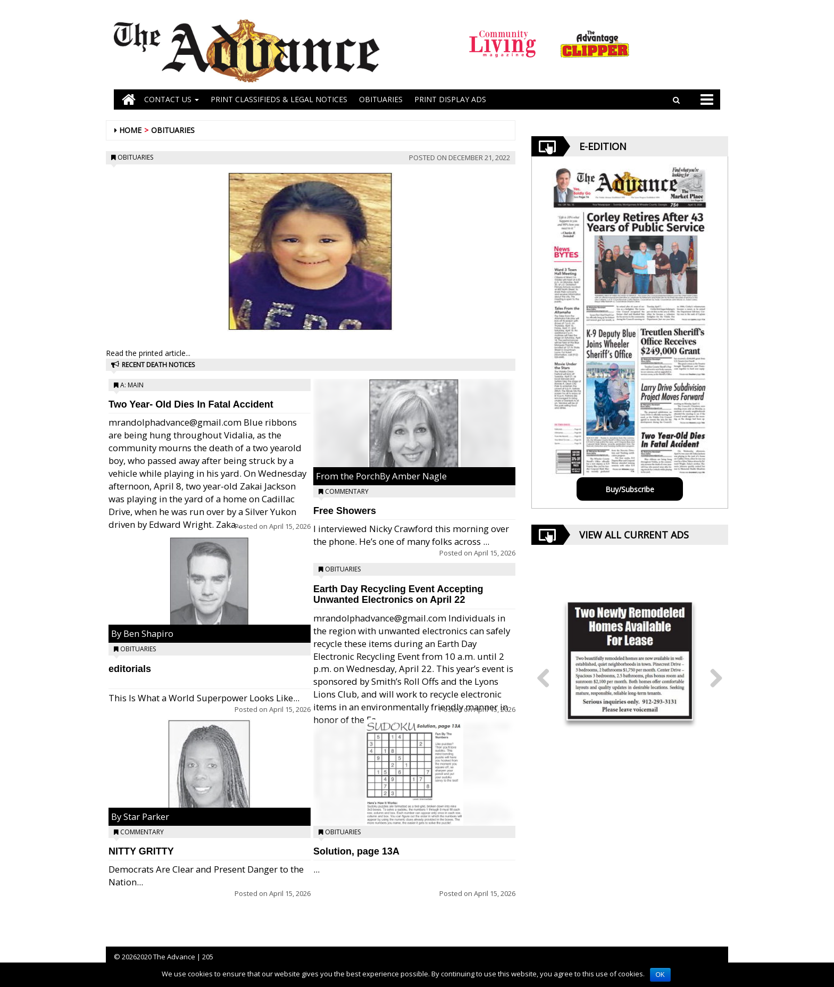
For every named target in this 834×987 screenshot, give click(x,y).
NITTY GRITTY (141, 851)
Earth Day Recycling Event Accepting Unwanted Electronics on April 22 (398, 595)
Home (130, 130)
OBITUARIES (381, 99)
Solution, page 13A (356, 851)
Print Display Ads (450, 99)
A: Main (132, 384)
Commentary (142, 831)
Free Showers (344, 510)
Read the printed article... (148, 353)
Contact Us (171, 99)
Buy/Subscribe (629, 489)
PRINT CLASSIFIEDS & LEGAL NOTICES (279, 99)
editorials (130, 668)
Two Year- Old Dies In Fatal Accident (191, 404)
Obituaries (173, 130)
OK (660, 974)
